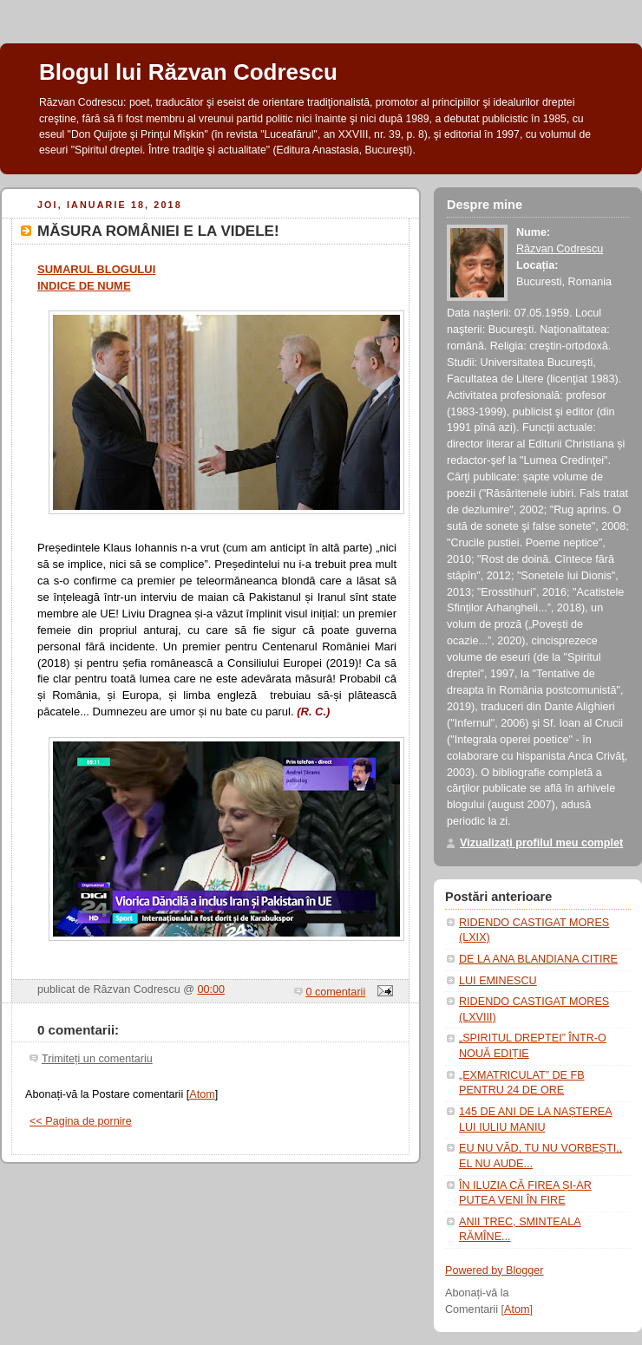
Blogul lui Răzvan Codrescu (188, 72)
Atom (201, 1094)
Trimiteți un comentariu (97, 1059)
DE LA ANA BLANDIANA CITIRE (538, 959)
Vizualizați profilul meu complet (541, 843)
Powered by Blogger (494, 1270)
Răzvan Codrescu (559, 249)
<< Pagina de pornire (80, 1121)
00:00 (212, 989)
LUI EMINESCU (498, 981)
